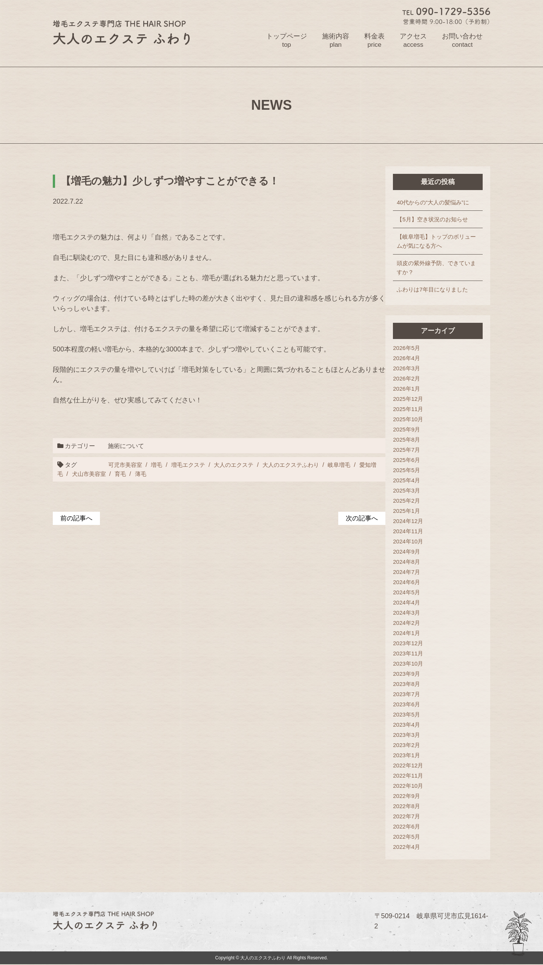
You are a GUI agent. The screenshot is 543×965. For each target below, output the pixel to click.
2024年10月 (411, 541)
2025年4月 (409, 480)
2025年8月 (409, 440)
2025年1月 (409, 511)
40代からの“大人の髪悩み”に (436, 202)
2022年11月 (411, 776)
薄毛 (150, 474)
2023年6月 (409, 704)
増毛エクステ (191, 464)
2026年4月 (409, 358)
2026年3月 (409, 368)
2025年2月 (409, 501)
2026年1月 (409, 389)
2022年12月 (411, 765)
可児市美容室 (125, 464)
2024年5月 (409, 592)
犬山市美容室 (96, 474)
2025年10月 (411, 419)
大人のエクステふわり (300, 464)
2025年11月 (411, 409)
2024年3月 (409, 613)
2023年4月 (409, 725)
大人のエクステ (239, 464)
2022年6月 (409, 827)
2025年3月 (409, 491)
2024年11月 (411, 531)
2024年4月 (409, 603)
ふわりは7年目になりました (435, 289)
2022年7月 (409, 816)
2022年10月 (411, 786)
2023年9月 (409, 674)
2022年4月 (409, 847)
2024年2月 (409, 623)
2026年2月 (409, 379)
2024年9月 (409, 552)
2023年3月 (409, 735)
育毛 (129, 474)
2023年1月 (409, 755)
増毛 (158, 464)
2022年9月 (409, 796)
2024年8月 (409, 562)
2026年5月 (409, 348)
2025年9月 (409, 430)
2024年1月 (409, 633)
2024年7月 (409, 572)
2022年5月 (409, 837)
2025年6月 (409, 460)
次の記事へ (364, 518)
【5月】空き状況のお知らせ (435, 219)
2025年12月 (411, 399)
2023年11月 (411, 653)
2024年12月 (411, 521)
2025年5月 (409, 470)
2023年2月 (409, 745)
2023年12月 (411, 643)
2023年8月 (409, 684)
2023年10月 (411, 664)
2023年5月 (409, 715)
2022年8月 (409, 806)
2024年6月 (409, 582)
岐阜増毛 (351, 464)
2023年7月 (409, 694)
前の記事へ (77, 518)
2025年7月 (409, 450)
